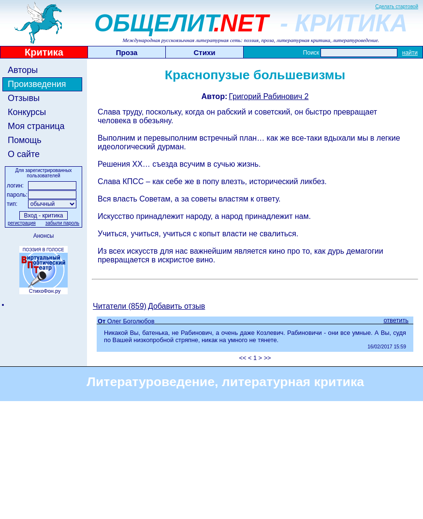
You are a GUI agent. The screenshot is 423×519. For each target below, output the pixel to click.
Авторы (23, 70)
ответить (395, 320)
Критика (44, 52)
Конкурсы (27, 112)
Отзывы (24, 98)
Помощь (25, 140)
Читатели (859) (119, 306)
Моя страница (36, 126)
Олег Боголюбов (131, 321)
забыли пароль (62, 223)
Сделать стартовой (396, 6)
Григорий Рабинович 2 (268, 96)
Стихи (205, 52)
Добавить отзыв (176, 306)
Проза (127, 52)
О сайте (24, 154)
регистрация (22, 223)
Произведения (37, 84)
